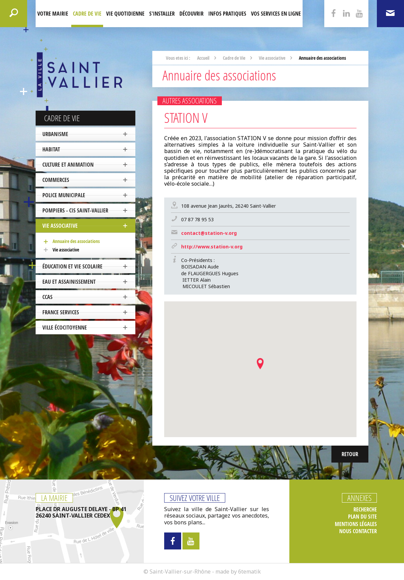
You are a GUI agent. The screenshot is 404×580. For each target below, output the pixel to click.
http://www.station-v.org (212, 246)
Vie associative (60, 225)
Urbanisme (55, 134)
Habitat (51, 149)
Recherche (365, 509)
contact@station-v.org (209, 233)
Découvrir (191, 13)
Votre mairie (52, 13)
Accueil (203, 58)
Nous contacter (358, 531)
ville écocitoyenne (64, 327)
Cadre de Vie (87, 13)
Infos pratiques (227, 13)
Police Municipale (63, 195)
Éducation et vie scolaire (72, 266)
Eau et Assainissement (69, 281)
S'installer (162, 13)
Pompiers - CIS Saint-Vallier (75, 210)
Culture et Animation (68, 164)
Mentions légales (356, 524)
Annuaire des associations (76, 241)
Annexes (359, 498)
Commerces (55, 180)
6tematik (249, 571)
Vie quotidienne (125, 13)
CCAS (47, 297)
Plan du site (362, 516)
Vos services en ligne (276, 13)
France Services (60, 312)
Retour (350, 454)
